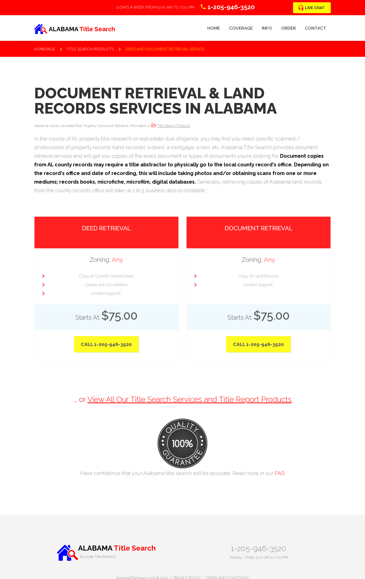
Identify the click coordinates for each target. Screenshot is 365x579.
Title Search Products (173, 126)
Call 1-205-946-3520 (106, 342)
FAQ (279, 473)
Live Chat (315, 8)
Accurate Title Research (98, 557)
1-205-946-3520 (258, 548)
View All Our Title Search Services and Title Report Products (189, 399)
